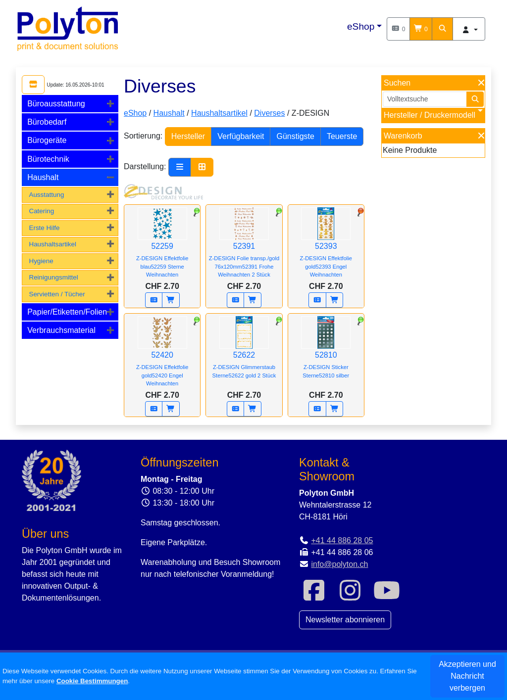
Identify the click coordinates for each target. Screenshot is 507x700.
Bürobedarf (46, 122)
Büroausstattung (56, 103)
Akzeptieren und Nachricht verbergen (467, 676)
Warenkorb (403, 136)
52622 (244, 354)
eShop (360, 26)
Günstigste (295, 136)
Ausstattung (46, 194)
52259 (162, 248)
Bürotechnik (48, 159)
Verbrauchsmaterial (61, 330)
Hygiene (41, 261)
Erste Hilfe (44, 228)
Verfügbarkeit (240, 136)
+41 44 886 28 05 (342, 540)
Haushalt (42, 177)
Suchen (397, 83)
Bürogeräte (46, 140)
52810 (326, 354)
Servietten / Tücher (57, 294)
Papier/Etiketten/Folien (67, 312)
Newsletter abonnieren (345, 619)
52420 (162, 357)
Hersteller (188, 136)
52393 (326, 248)
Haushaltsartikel (52, 244)
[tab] (70, 103)
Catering (41, 211)
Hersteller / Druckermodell (429, 115)
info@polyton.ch (339, 564)
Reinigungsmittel (53, 277)
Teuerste (342, 136)
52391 (244, 248)
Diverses (269, 113)
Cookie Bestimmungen (92, 681)
